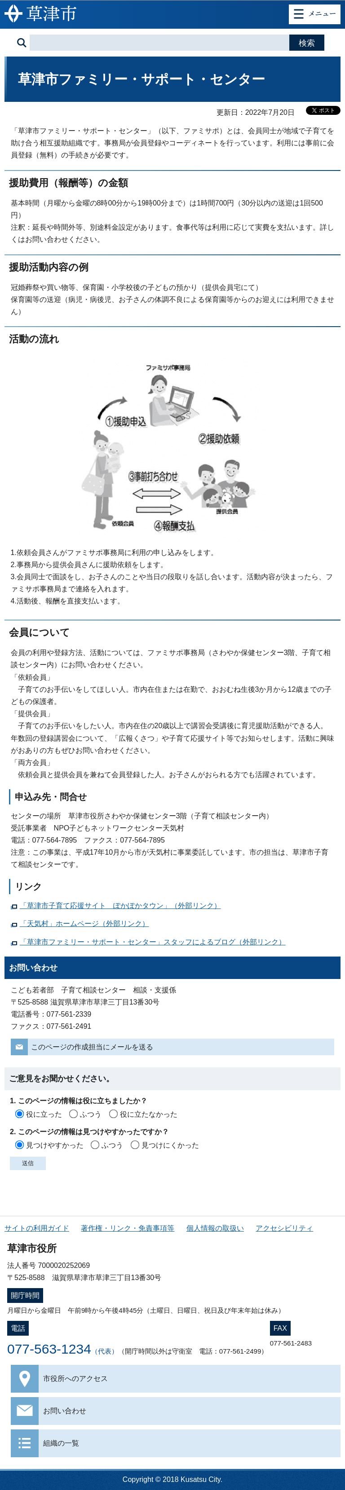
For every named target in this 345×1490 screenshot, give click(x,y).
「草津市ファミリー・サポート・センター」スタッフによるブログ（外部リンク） (153, 942)
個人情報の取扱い (215, 1228)
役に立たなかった (148, 1114)
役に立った (44, 1114)
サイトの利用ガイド (36, 1228)
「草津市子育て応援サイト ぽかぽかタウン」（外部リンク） (120, 905)
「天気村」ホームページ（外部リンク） (84, 923)
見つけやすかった (55, 1145)
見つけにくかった (170, 1145)
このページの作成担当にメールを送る (92, 1047)
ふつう (91, 1114)
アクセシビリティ (284, 1228)
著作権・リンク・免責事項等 (127, 1228)
